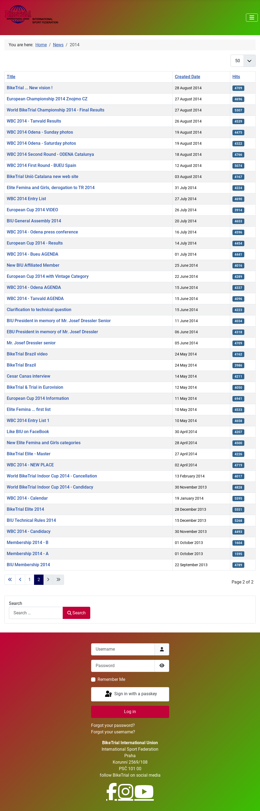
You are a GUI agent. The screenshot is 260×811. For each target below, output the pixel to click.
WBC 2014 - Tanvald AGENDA (35, 298)
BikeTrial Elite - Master (29, 453)
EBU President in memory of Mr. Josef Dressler (52, 331)
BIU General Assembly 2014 (34, 220)
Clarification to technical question (39, 309)
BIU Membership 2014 (28, 564)
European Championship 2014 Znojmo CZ (47, 98)
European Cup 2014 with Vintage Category (48, 276)
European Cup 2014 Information (38, 398)
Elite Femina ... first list (29, 409)
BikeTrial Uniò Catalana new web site (42, 176)
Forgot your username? (113, 731)
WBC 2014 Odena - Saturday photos (41, 143)
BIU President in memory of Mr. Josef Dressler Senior (59, 320)
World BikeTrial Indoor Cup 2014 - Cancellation (52, 476)
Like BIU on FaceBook (28, 431)
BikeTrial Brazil (21, 365)
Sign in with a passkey (130, 694)
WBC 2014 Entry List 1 (28, 420)
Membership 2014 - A (28, 553)
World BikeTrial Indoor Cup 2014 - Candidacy (50, 487)
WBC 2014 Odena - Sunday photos (40, 132)
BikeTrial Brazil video (27, 354)
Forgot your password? (113, 725)
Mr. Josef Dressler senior (31, 342)
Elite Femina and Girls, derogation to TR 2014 (51, 187)
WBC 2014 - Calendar (27, 498)
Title (11, 76)
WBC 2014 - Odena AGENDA (34, 287)
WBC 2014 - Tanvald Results (34, 121)
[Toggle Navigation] (252, 18)
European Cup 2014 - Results (35, 243)
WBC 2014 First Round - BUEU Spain (41, 165)
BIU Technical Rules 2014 (31, 520)
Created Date (187, 76)
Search (15, 603)
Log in (130, 711)
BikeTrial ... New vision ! (29, 87)
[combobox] (36, 613)
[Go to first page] (10, 580)
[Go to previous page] (20, 580)
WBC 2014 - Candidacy (29, 531)
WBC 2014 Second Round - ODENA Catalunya (50, 154)
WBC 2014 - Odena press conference (42, 232)
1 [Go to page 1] (29, 579)
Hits (236, 76)
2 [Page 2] (39, 579)
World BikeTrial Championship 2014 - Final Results (55, 110)
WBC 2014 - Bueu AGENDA (32, 254)
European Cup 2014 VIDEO (32, 209)
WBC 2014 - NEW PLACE (30, 464)
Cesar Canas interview (28, 376)
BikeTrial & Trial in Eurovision (35, 387)
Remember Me (111, 679)
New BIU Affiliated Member (33, 265)
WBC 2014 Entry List (26, 198)
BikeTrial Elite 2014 (25, 509)
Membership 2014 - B (27, 542)
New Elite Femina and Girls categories (44, 442)
